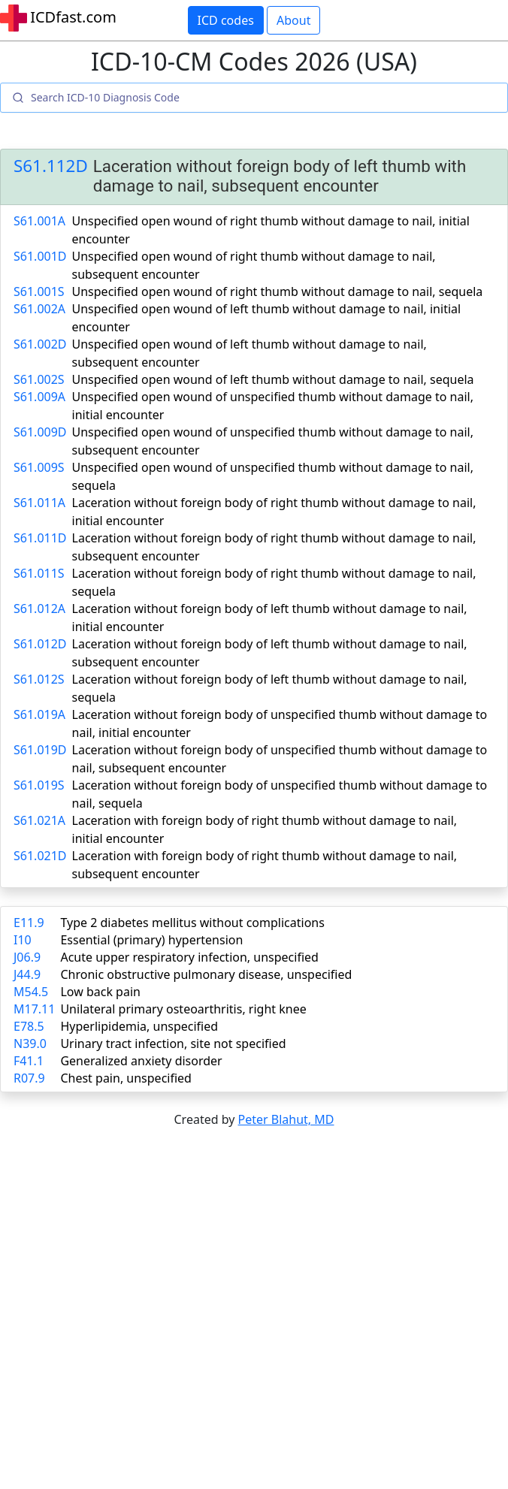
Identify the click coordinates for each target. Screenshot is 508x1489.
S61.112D (51, 166)
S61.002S (39, 379)
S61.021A (39, 820)
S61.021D (40, 855)
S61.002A (39, 309)
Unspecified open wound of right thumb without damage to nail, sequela (277, 291)
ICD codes (226, 20)
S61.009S (39, 467)
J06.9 (27, 957)
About (293, 20)
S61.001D (40, 256)
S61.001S (39, 291)
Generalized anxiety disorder (141, 1061)
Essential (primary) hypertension (151, 940)
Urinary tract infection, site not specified (173, 1043)
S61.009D (40, 432)
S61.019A (39, 714)
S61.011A (39, 502)
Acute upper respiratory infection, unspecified (189, 957)
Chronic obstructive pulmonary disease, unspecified (206, 974)
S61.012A (39, 608)
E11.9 (29, 922)
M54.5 (31, 991)
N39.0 (30, 1043)
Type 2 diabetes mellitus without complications (192, 922)
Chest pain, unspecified (126, 1078)
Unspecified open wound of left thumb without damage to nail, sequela (273, 379)
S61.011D (40, 538)
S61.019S (39, 785)
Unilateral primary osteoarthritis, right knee (183, 1009)
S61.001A (39, 221)
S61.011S (39, 573)
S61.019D (40, 749)
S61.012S (39, 679)
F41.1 (29, 1061)
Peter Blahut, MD (286, 1119)
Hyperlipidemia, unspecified (139, 1026)
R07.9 (29, 1078)
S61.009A (39, 396)
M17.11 (34, 1009)
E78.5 (29, 1026)
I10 (23, 940)
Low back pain (100, 991)
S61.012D (40, 644)
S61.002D (40, 344)
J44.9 (27, 974)
